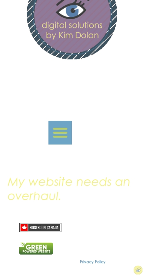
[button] (55, 133)
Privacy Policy (93, 262)
